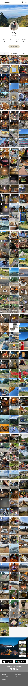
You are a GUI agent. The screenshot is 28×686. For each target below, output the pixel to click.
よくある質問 (5, 676)
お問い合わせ (18, 676)
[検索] (22, 2)
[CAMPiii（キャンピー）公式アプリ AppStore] (7, 661)
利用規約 (4, 674)
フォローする (14, 46)
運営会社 (4, 679)
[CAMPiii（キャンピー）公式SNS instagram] (17, 669)
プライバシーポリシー (19, 674)
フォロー (17, 40)
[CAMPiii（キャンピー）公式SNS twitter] (14, 669)
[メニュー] (26, 2)
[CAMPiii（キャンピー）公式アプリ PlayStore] (20, 661)
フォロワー (23, 40)
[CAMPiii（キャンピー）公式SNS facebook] (11, 669)
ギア (11, 40)
